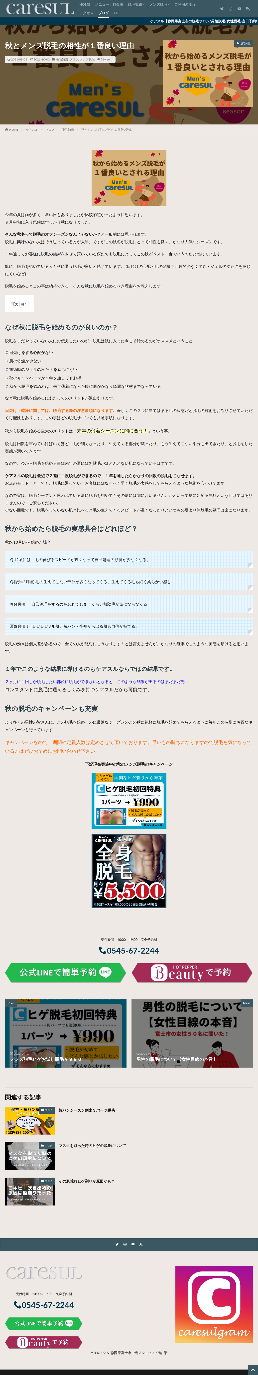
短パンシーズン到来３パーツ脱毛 (92, 1110)
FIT (116, 13)
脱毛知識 (62, 59)
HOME (84, 4)
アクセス (86, 13)
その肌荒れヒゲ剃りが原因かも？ (92, 1181)
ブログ (103, 13)
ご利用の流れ (184, 4)
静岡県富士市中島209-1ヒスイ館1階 (139, 1353)
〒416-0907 (100, 1353)
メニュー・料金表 (109, 4)
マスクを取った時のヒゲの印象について (99, 1145)
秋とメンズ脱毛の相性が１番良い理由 (106, 129)
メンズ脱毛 (158, 4)
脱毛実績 (135, 4)
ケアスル (32, 129)
